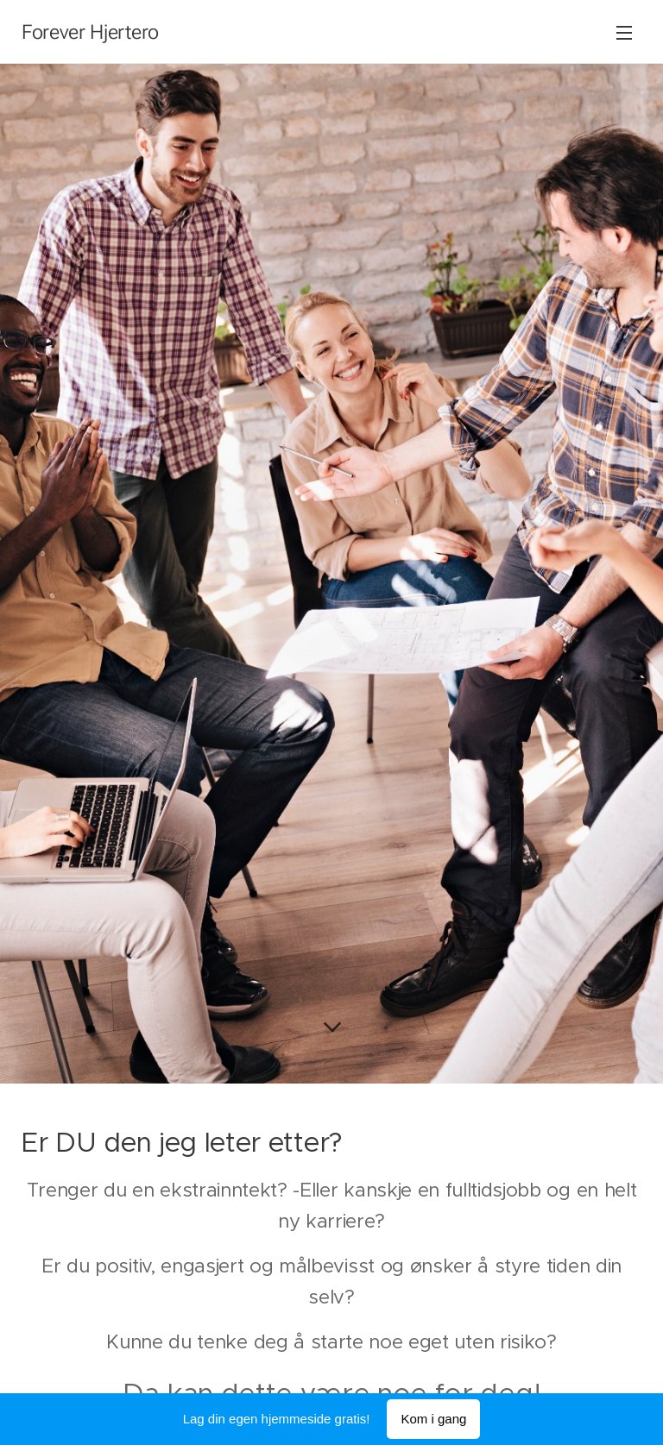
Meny (624, 33)
